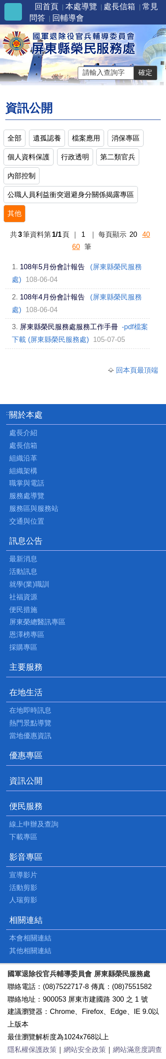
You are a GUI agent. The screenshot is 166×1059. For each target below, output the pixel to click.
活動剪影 (23, 887)
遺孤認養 (47, 138)
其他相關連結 (30, 950)
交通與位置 (26, 521)
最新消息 (23, 559)
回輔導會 (68, 18)
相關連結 (26, 920)
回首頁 (46, 6)
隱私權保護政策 (32, 1049)
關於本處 (26, 414)
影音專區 (26, 857)
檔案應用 (86, 138)
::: (8, 413)
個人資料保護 (28, 157)
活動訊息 (23, 571)
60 (76, 246)
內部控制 (21, 175)
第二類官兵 (117, 157)
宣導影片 (23, 875)
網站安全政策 (85, 1049)
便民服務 (26, 806)
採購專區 (23, 647)
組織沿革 (23, 458)
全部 (14, 138)
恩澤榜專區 (26, 634)
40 (146, 234)
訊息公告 (26, 540)
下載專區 (23, 837)
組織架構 (23, 471)
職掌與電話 (26, 483)
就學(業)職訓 (29, 584)
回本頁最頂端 (137, 370)
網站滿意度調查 (137, 1049)
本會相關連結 (30, 938)
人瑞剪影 (23, 900)
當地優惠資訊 (30, 735)
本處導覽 (81, 6)
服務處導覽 (26, 496)
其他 (14, 213)
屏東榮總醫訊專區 (37, 622)
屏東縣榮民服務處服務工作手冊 (69, 327)
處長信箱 (119, 6)
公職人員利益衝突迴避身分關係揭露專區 (70, 194)
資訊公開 (26, 780)
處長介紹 (23, 432)
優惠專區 (26, 755)
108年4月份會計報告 (52, 297)
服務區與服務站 (33, 508)
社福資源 (23, 597)
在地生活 (26, 692)
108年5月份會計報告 (52, 267)
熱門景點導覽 (30, 723)
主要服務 (26, 667)
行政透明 (75, 157)
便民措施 (23, 609)
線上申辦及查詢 (33, 824)
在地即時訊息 (30, 710)
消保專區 (126, 138)
